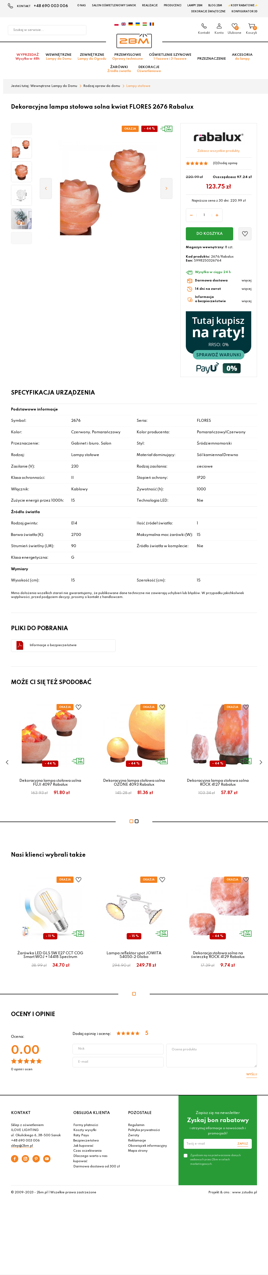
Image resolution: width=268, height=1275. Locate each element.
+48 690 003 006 (51, 6)
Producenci (172, 5)
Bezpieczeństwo (86, 1141)
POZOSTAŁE (140, 1114)
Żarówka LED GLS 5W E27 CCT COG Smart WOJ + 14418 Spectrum (50, 956)
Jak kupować (83, 1147)
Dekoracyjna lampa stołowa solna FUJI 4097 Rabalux (50, 783)
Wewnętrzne (58, 58)
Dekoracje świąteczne (208, 11)
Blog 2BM (215, 5)
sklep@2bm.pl (22, 1147)
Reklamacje (137, 1141)
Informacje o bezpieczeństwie (53, 646)
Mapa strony (138, 1152)
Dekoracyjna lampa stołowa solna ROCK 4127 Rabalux (218, 783)
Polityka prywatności (144, 1131)
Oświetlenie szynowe (170, 58)
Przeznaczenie (211, 60)
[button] (21, 130)
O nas (81, 5)
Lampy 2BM (194, 5)
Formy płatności (85, 1126)
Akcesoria (242, 58)
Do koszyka (209, 235)
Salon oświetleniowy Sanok (114, 5)
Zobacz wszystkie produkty (218, 152)
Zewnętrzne (91, 58)
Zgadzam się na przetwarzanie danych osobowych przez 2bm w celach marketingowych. (215, 1160)
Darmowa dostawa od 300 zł (96, 1167)
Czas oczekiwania (87, 1152)
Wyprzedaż (27, 58)
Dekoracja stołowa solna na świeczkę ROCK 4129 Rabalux (218, 956)
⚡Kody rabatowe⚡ (243, 5)
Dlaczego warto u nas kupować (90, 1160)
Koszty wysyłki (84, 1131)
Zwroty (133, 1136)
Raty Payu (81, 1136)
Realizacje (150, 5)
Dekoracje (149, 70)
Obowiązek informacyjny (147, 1147)
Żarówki (119, 70)
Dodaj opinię (227, 164)
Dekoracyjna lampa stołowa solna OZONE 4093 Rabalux (134, 783)
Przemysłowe (127, 58)
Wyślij (251, 1075)
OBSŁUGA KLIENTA (91, 1114)
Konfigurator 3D (245, 11)
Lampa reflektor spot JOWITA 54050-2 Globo (134, 956)
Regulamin (136, 1126)
